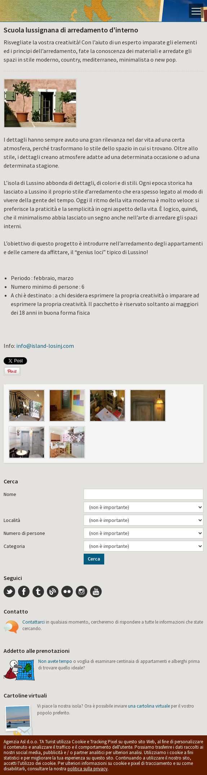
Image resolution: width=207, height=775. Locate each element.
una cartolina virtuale (149, 706)
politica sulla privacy (87, 769)
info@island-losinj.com (45, 345)
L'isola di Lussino (31, 11)
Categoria (14, 546)
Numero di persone (24, 533)
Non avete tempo (55, 661)
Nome (10, 494)
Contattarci (33, 622)
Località (12, 520)
